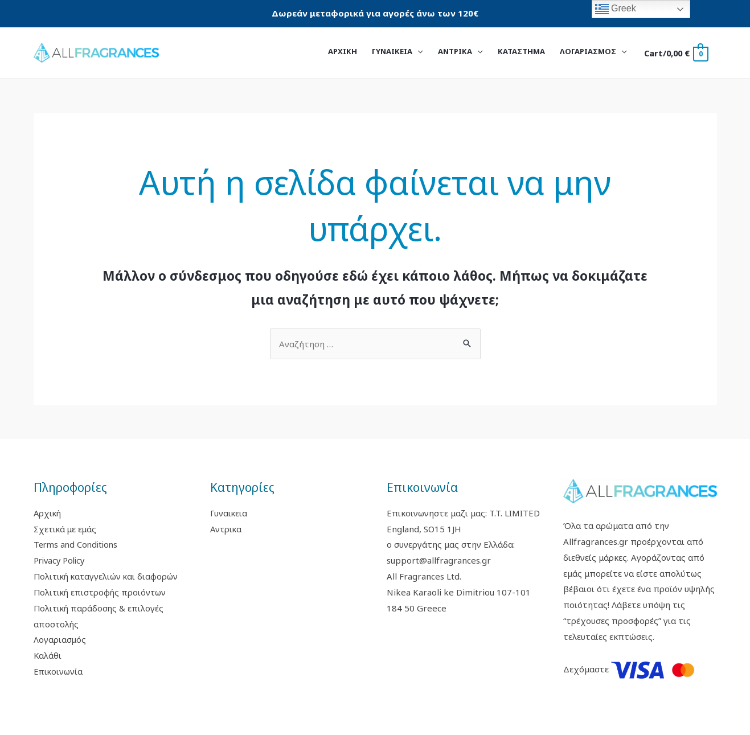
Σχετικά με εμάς (66, 529)
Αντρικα (226, 529)
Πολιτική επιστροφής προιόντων (102, 592)
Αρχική (48, 513)
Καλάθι (48, 655)
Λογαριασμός (60, 639)
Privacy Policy (61, 560)
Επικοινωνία (59, 671)
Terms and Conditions (78, 544)
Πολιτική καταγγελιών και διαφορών (108, 576)
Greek (615, 9)
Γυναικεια (229, 513)
